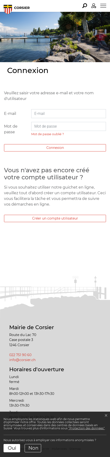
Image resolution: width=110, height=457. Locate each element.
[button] (84, 5)
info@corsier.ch (22, 360)
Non (33, 448)
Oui (12, 448)
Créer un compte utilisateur (55, 218)
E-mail (10, 113)
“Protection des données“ (86, 428)
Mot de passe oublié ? (47, 134)
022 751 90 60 (20, 355)
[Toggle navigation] (103, 5)
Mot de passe (11, 129)
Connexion (55, 148)
